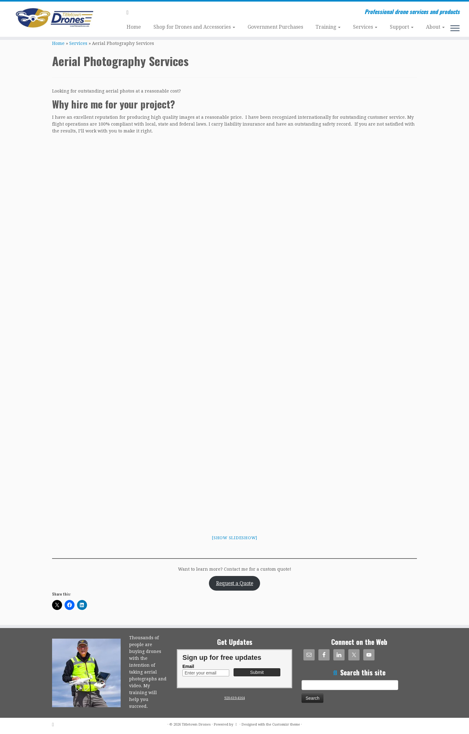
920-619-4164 (234, 698)
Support (401, 27)
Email (188, 666)
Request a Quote (234, 583)
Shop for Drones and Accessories (194, 27)
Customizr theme (286, 724)
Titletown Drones (196, 724)
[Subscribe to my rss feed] (130, 12)
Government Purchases (275, 27)
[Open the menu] (455, 28)
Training (328, 27)
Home (134, 27)
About (435, 27)
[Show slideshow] (234, 537)
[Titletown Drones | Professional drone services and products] (54, 18)
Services (365, 27)
